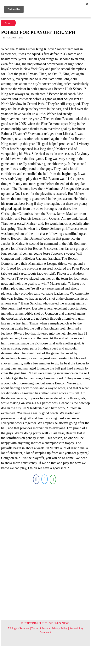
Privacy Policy (60, 628)
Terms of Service (40, 628)
